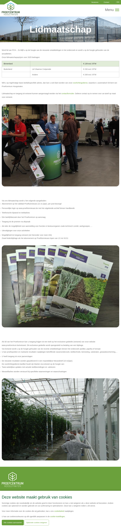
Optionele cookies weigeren (36, 523)
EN (118, 2)
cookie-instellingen (57, 516)
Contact (106, 2)
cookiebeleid (59, 511)
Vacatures (94, 2)
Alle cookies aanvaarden (13, 523)
